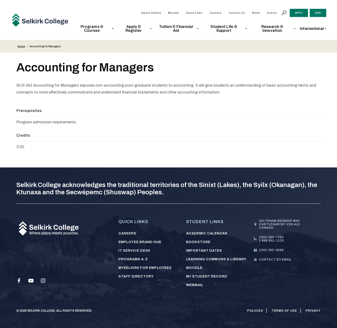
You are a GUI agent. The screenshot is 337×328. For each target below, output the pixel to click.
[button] (93, 28)
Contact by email (275, 259)
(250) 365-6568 (271, 250)
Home (21, 46)
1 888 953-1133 (271, 240)
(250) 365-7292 (271, 237)
